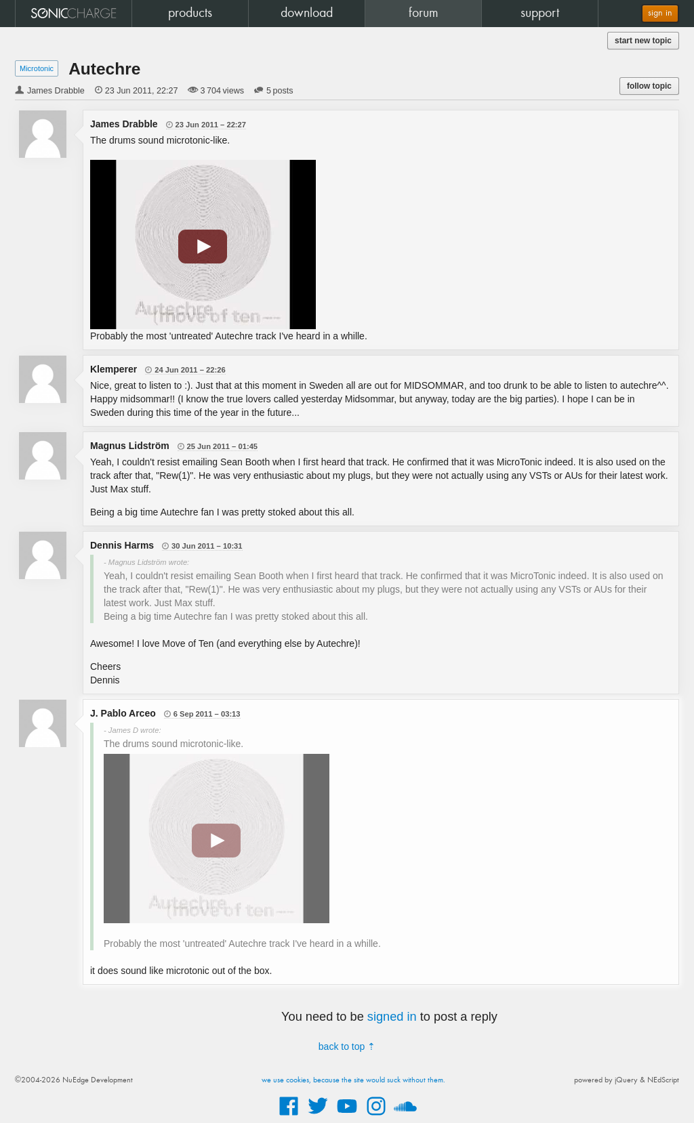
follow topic (649, 86)
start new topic (643, 40)
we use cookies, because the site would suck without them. (353, 1080)
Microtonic (37, 68)
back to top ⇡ (347, 1046)
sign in (660, 13)
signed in (392, 1016)
